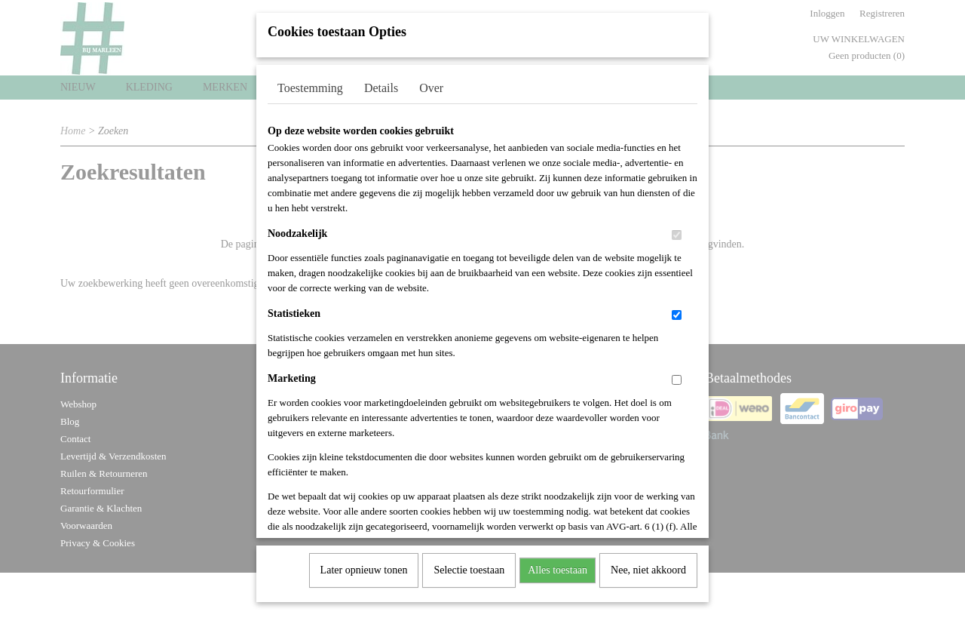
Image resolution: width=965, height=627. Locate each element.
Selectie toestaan (468, 564)
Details (381, 82)
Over (431, 82)
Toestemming (310, 82)
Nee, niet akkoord (648, 564)
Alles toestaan (557, 564)
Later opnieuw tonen (364, 564)
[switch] (677, 230)
